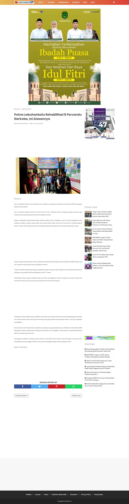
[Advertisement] (48, 141)
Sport (85, 2)
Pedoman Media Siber (59, 494)
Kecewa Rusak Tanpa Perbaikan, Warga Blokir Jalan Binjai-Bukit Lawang (102, 231)
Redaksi (28, 494)
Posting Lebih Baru (21, 396)
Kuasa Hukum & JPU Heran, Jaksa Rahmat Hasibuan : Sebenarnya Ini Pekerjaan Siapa (102, 223)
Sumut (40, 2)
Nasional (51, 2)
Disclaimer (74, 494)
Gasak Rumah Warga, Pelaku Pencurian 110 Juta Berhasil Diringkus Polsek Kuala (101, 248)
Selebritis (76, 2)
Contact (37, 494)
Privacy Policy (86, 494)
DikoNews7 (69, 501)
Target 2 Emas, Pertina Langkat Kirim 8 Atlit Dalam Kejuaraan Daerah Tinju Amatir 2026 (102, 214)
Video (93, 2)
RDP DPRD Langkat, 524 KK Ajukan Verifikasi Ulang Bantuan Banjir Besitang (103, 240)
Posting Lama (76, 396)
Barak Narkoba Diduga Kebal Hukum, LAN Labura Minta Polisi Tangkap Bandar (103, 266)
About (46, 494)
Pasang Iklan (99, 494)
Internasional (63, 2)
